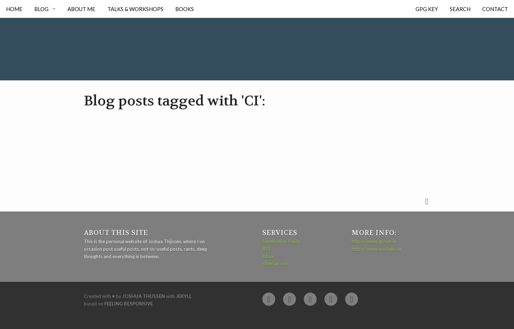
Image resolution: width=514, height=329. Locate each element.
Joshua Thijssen (143, 296)
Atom (268, 256)
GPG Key (426, 9)
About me (81, 9)
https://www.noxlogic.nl (376, 249)
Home (14, 9)
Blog (41, 9)
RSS (266, 249)
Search (460, 9)
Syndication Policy (281, 241)
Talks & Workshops (135, 9)
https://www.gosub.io (374, 241)
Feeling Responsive (128, 303)
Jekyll (184, 296)
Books (184, 9)
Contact (495, 9)
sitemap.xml (275, 263)
